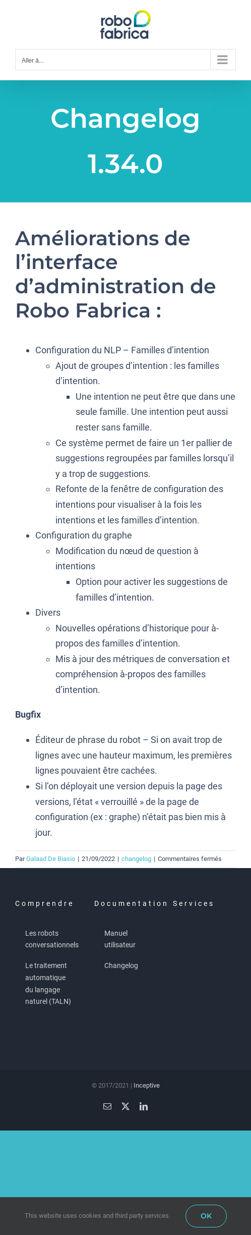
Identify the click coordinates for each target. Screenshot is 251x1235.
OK (206, 1215)
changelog (136, 859)
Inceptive (147, 1085)
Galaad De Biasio (50, 859)
